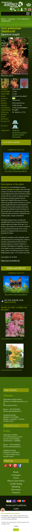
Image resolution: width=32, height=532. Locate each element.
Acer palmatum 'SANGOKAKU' (11, 370)
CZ (25, 9)
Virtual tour (11, 425)
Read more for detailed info (10, 261)
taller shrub (16, 137)
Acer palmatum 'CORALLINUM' (12, 339)
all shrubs (15, 130)
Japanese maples (18, 135)
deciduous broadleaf (19, 133)
